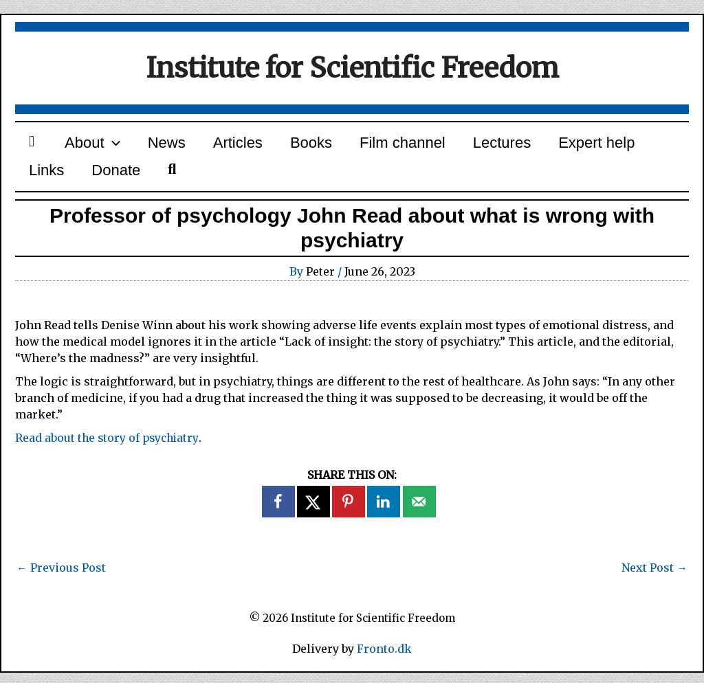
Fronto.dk (385, 660)
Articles (209, 145)
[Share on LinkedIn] (384, 512)
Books (274, 145)
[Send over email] (420, 512)
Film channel (357, 145)
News (146, 145)
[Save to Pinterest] (349, 512)
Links (609, 145)
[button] (100, 145)
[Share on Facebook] (279, 512)
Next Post (655, 578)
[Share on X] (314, 512)
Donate (49, 178)
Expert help (534, 145)
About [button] (80, 145)
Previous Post (61, 578)
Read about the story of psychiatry (108, 448)
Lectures (448, 145)
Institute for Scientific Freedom (352, 68)
